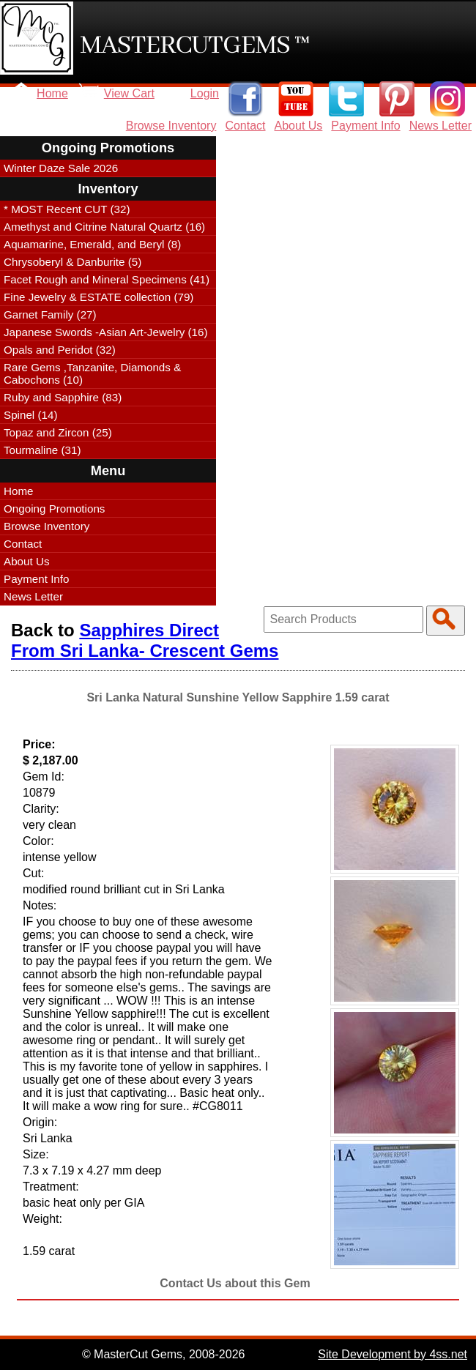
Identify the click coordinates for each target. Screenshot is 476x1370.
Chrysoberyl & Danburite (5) (72, 262)
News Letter (440, 125)
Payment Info (365, 125)
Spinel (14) (30, 415)
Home (52, 93)
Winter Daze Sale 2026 (61, 168)
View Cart (129, 93)
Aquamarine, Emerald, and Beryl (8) (92, 244)
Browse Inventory (171, 125)
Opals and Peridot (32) (60, 349)
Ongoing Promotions (54, 508)
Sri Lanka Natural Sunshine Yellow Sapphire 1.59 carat (237, 697)
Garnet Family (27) (50, 314)
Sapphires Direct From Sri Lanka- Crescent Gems (144, 640)
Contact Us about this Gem (235, 1283)
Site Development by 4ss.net (392, 1354)
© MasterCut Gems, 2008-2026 (163, 1354)
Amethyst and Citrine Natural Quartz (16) (104, 226)
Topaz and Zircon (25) (58, 432)
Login (204, 93)
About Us (299, 125)
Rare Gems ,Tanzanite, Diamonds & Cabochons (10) (92, 373)
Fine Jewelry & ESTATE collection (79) (98, 297)
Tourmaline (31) (42, 450)
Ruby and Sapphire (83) (63, 397)
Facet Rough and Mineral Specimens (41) (106, 279)
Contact (245, 125)
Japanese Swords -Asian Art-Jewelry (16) (106, 332)
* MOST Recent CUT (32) (67, 209)
